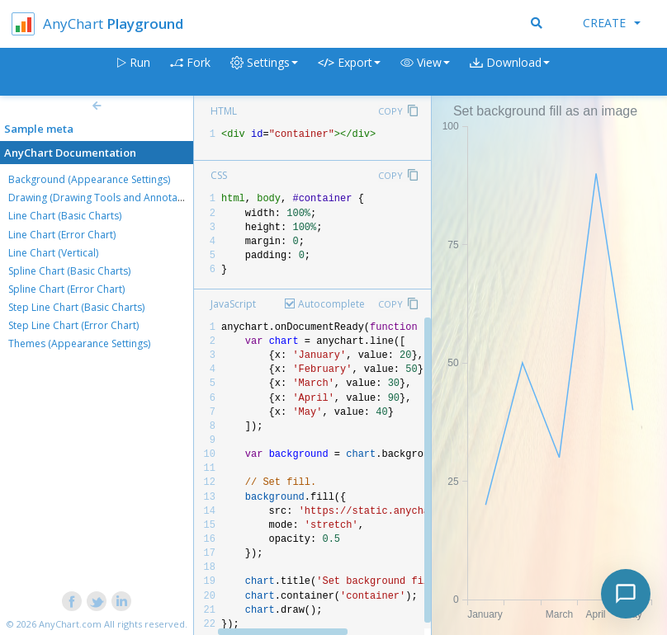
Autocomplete (331, 304)
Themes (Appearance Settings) (79, 343)
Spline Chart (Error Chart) (66, 289)
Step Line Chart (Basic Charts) (76, 307)
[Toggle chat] (625, 594)
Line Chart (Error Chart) (62, 235)
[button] (425, 72)
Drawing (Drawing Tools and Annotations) (105, 197)
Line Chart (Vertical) (53, 253)
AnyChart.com (70, 624)
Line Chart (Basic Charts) (64, 216)
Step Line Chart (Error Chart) (73, 325)
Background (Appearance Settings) (89, 179)
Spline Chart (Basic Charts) (69, 271)
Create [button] (612, 23)
